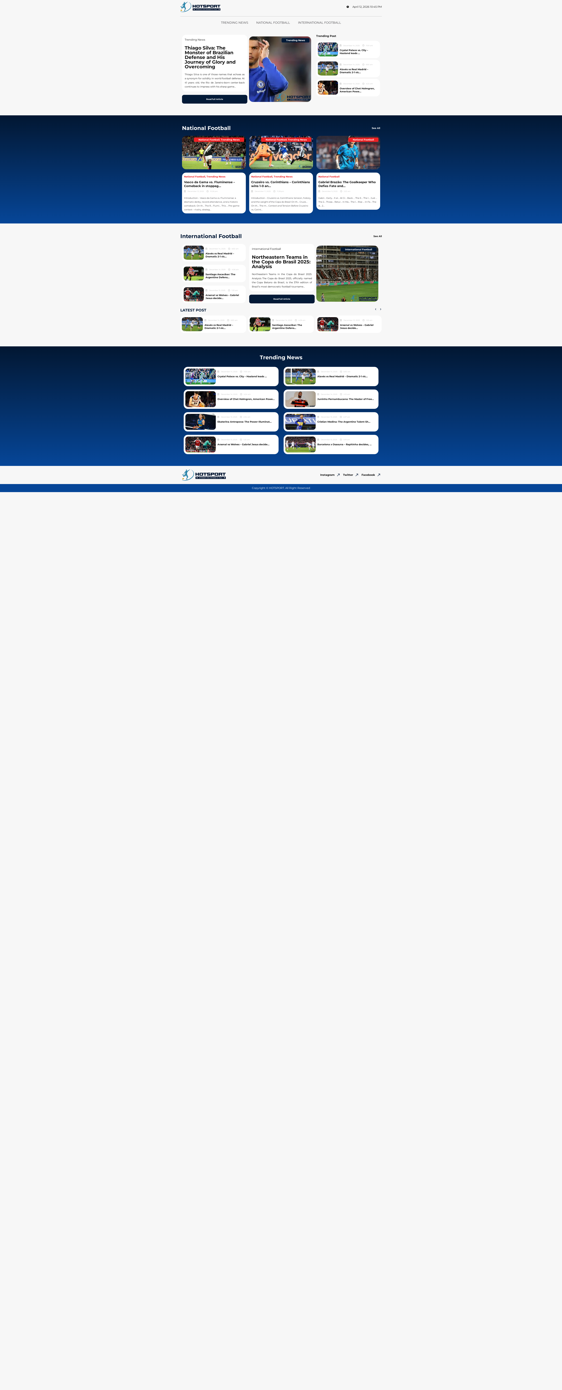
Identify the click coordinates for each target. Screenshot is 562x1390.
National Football (273, 23)
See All (376, 128)
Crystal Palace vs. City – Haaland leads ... (354, 52)
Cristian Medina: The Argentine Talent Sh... (343, 421)
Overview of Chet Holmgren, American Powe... (357, 90)
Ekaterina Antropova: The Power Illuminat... (244, 421)
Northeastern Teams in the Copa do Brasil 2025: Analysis (281, 261)
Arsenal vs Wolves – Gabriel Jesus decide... (222, 297)
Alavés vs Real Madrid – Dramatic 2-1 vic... (354, 71)
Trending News (234, 23)
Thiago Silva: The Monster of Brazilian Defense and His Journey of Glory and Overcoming (210, 57)
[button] (375, 309)
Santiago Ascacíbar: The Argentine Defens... (220, 276)
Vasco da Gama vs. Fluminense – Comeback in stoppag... (209, 184)
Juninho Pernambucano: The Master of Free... (345, 399)
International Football (319, 23)
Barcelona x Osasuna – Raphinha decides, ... (344, 444)
